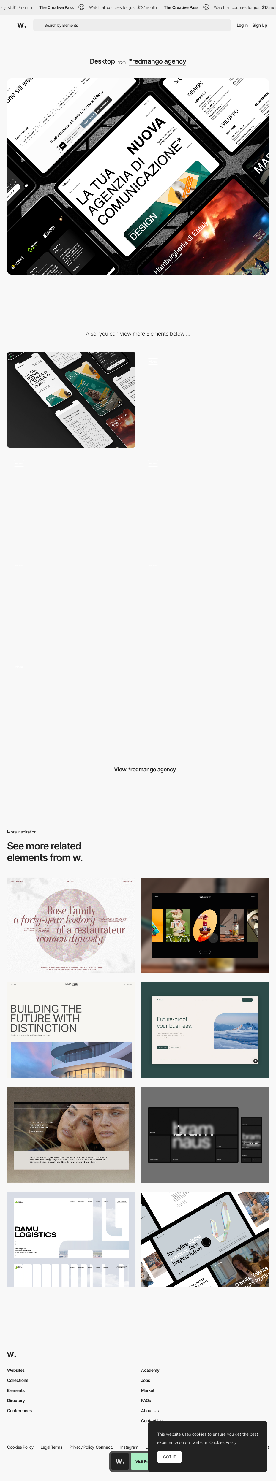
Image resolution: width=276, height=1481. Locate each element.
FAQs (146, 1400)
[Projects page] (205, 603)
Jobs (145, 1380)
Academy (150, 1370)
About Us (150, 1410)
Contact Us (152, 1420)
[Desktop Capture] (205, 1030)
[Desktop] (205, 925)
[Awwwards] (21, 25)
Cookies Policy (20, 1447)
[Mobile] (71, 400)
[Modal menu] (205, 501)
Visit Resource (147, 1461)
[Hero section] (205, 400)
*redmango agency (157, 61)
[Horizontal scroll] (71, 501)
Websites (16, 1370)
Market (147, 1390)
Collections (17, 1380)
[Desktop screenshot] (71, 925)
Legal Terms (51, 1447)
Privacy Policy (82, 1447)
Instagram (129, 1447)
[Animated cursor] (71, 603)
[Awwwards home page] (120, 1461)
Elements (16, 1390)
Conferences (19, 1410)
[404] (71, 705)
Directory (16, 1400)
